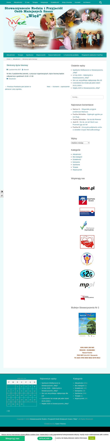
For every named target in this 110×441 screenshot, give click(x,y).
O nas (27, 2)
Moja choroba (67, 2)
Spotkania (29, 55)
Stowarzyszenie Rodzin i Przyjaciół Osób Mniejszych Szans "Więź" (54, 419)
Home (9, 2)
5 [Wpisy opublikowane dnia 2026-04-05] (34, 386)
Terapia (35, 2)
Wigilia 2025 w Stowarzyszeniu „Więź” (86, 88)
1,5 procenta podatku (71, 55)
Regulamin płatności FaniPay (92, 55)
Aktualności (18, 2)
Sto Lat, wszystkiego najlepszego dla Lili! (87, 80)
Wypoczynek (40, 55)
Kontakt (77, 2)
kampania (76, 162)
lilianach (26, 69)
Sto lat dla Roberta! (94, 119)
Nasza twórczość (54, 55)
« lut (8, 411)
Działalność (55, 2)
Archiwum (86, 2)
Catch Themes (60, 424)
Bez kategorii (77, 157)
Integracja (44, 2)
